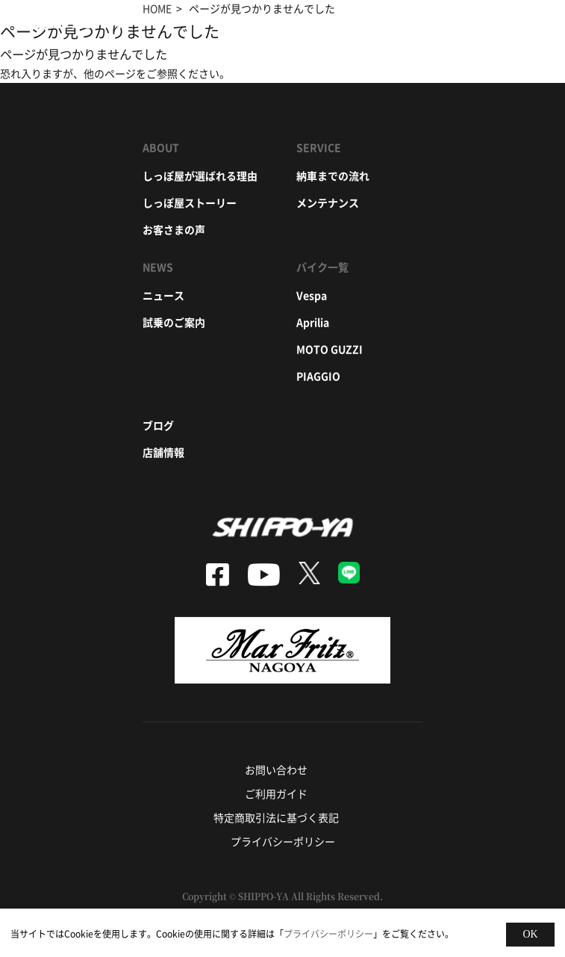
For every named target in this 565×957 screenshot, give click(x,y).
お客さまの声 (174, 229)
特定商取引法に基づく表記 (276, 817)
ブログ (158, 425)
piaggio (318, 375)
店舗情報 (163, 452)
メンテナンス (327, 202)
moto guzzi (329, 348)
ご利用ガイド (276, 793)
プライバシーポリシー (283, 841)
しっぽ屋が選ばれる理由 (200, 175)
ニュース (163, 295)
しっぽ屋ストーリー (190, 202)
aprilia (312, 322)
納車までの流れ (332, 175)
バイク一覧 (322, 266)
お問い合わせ (276, 769)
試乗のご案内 (174, 322)
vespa (311, 295)
